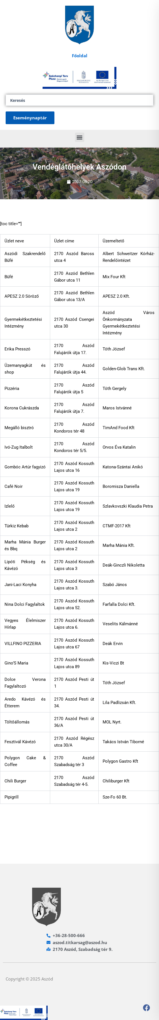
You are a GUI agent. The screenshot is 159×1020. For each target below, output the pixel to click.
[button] (79, 137)
